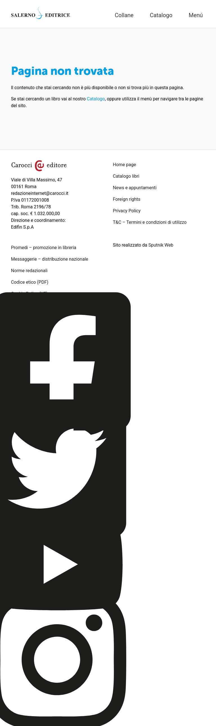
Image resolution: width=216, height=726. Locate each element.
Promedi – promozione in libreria (43, 247)
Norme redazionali (29, 270)
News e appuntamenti (134, 187)
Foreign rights (126, 199)
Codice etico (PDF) (29, 282)
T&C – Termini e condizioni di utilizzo (149, 222)
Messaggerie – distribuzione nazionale (49, 259)
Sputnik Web (161, 245)
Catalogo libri (126, 176)
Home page (124, 164)
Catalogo (96, 99)
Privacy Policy (127, 210)
